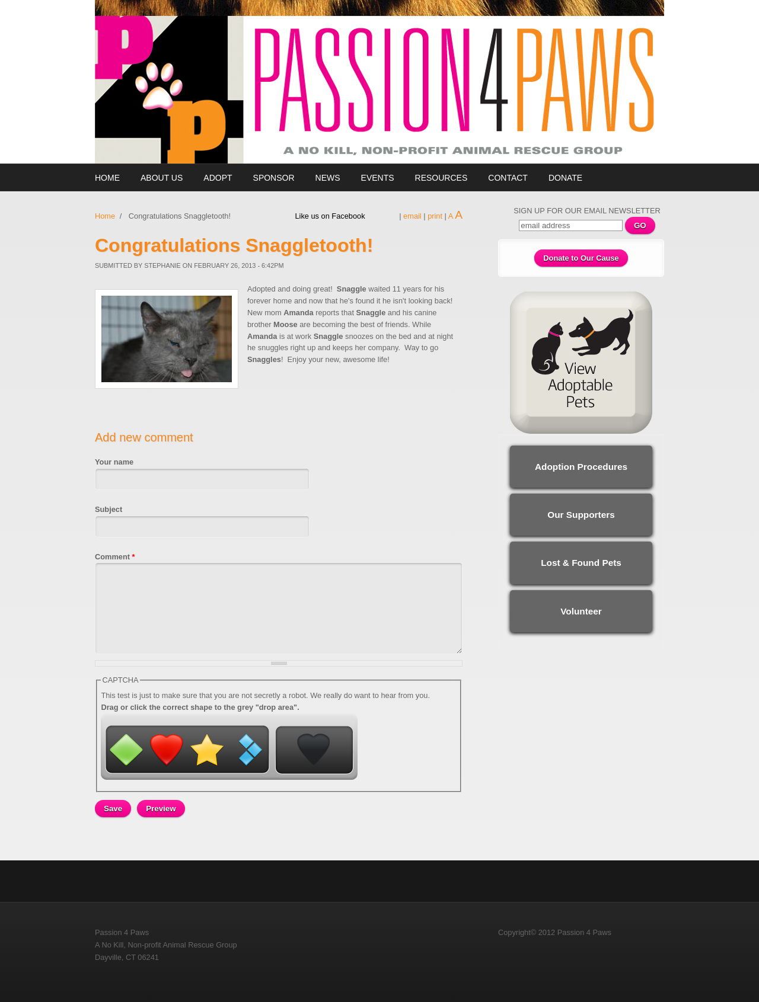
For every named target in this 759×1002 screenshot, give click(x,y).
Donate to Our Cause (580, 258)
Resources (441, 178)
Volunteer (581, 611)
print (435, 216)
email (412, 216)
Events (377, 178)
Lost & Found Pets (581, 563)
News (327, 178)
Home (107, 178)
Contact (508, 178)
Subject (108, 509)
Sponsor (274, 178)
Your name (114, 461)
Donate (565, 178)
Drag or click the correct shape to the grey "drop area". (200, 707)
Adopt (217, 178)
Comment (115, 556)
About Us (162, 178)
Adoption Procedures (581, 467)
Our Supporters (581, 515)
